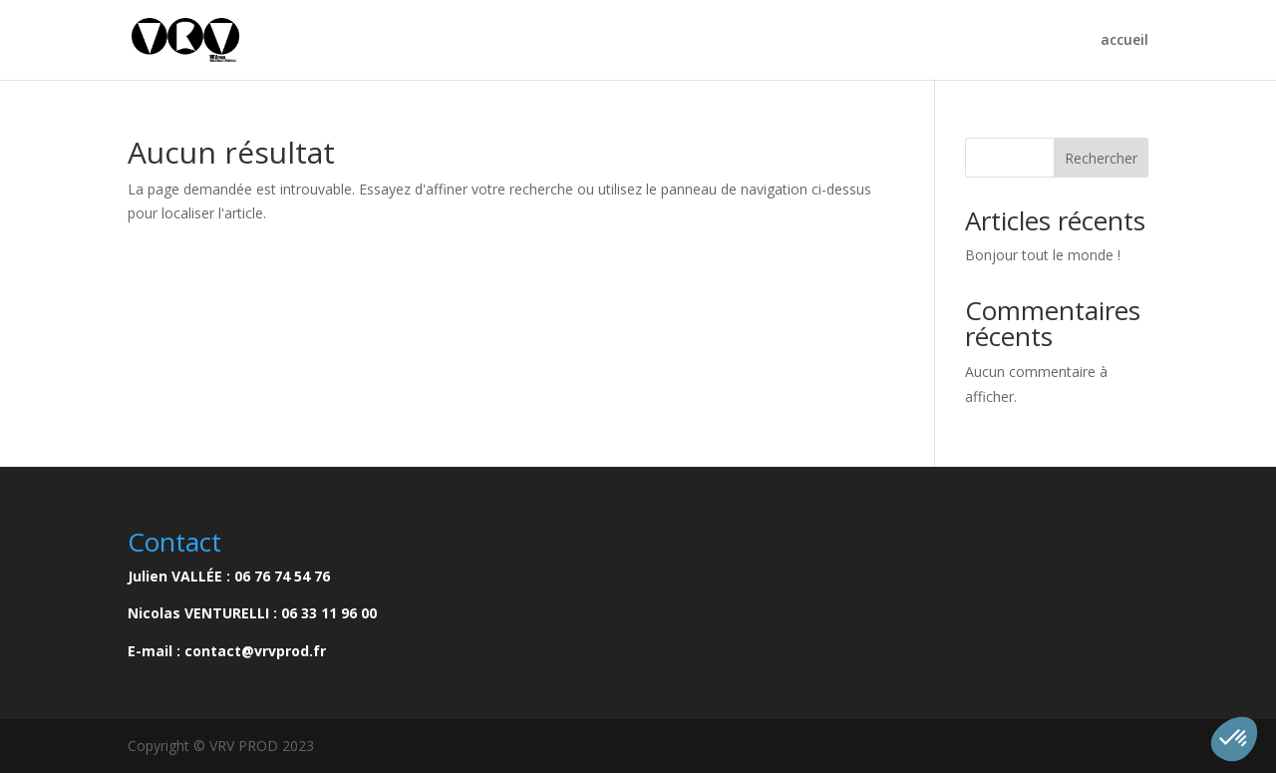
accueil (1124, 41)
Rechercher (1101, 158)
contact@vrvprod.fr (255, 650)
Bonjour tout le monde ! (1042, 254)
